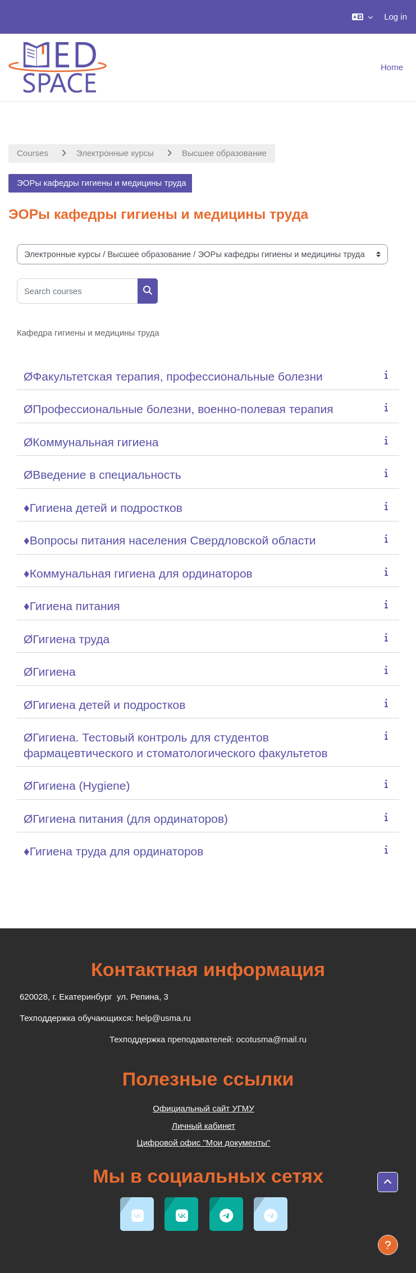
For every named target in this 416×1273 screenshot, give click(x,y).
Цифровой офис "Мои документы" (204, 1142)
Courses (32, 153)
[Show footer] (388, 1245)
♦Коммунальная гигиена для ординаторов (138, 573)
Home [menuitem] (392, 67)
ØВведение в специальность (102, 474)
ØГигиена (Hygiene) (77, 785)
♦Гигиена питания (72, 605)
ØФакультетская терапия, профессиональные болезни (173, 376)
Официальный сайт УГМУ (203, 1108)
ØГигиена (50, 671)
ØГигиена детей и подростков (104, 704)
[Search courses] (77, 291)
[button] (362, 17)
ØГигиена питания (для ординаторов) (126, 818)
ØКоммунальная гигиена (91, 442)
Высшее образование (224, 153)
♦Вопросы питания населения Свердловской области (170, 540)
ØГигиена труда (66, 639)
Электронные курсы (115, 153)
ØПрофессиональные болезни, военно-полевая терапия (178, 408)
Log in (395, 16)
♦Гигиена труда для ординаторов (113, 851)
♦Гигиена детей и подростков (103, 507)
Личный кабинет (203, 1125)
